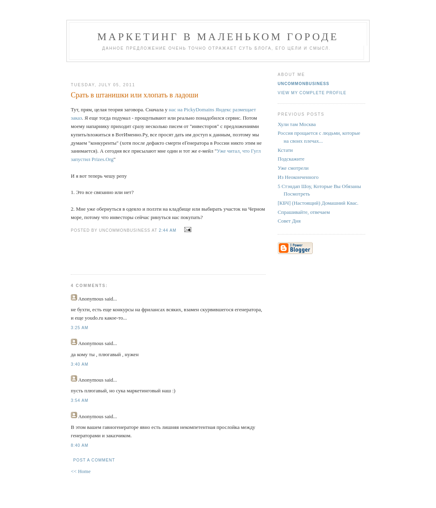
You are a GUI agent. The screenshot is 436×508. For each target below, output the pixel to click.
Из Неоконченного (298, 177)
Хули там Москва (297, 124)
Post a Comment (94, 460)
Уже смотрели (293, 168)
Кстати (285, 150)
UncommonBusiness (303, 83)
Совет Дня (289, 221)
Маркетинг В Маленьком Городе (218, 37)
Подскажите (291, 159)
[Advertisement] (165, 69)
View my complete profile (312, 93)
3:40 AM (79, 364)
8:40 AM (79, 445)
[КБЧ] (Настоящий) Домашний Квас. (318, 203)
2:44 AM (167, 230)
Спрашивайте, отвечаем (304, 212)
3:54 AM (79, 400)
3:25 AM (79, 328)
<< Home (81, 471)
